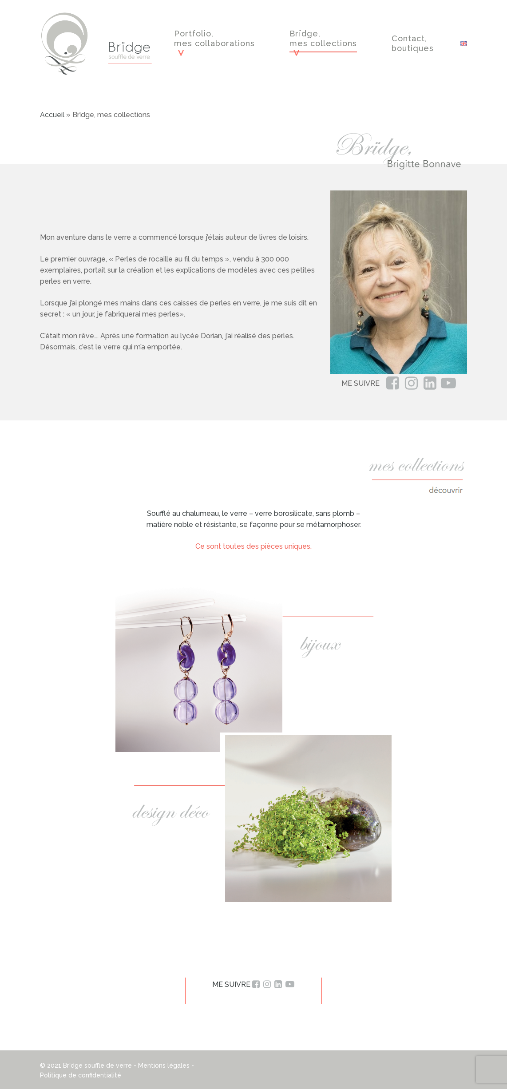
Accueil (52, 115)
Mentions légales (164, 1065)
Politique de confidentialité (80, 1075)
